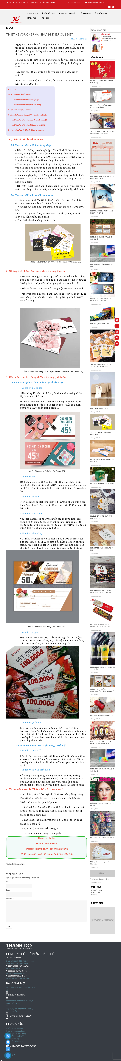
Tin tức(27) (93, 895)
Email (8, 890)
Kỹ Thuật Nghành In (14, 1041)
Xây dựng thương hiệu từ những (19, 1008)
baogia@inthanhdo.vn (16, 968)
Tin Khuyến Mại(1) (96, 890)
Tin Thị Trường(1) (95, 892)
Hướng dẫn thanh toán (15, 1031)
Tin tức (9, 864)
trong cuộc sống (13, 1003)
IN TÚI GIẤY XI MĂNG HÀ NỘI (99, 408)
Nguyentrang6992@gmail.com (20, 978)
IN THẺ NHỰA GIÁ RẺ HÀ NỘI (99, 324)
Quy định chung (12, 1039)
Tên (8, 881)
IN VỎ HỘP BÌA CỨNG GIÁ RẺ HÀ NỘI (102, 484)
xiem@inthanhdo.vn (15, 973)
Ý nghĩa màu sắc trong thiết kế (99, 879)
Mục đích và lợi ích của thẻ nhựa (19, 1001)
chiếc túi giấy (11, 1011)
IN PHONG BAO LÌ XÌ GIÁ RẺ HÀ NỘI (102, 838)
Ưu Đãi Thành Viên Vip (15, 1036)
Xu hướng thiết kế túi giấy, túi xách (20, 987)
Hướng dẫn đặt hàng (14, 1028)
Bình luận (10, 899)
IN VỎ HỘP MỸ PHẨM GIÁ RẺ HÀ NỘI (102, 715)
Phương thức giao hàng (16, 1033)
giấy (7, 990)
